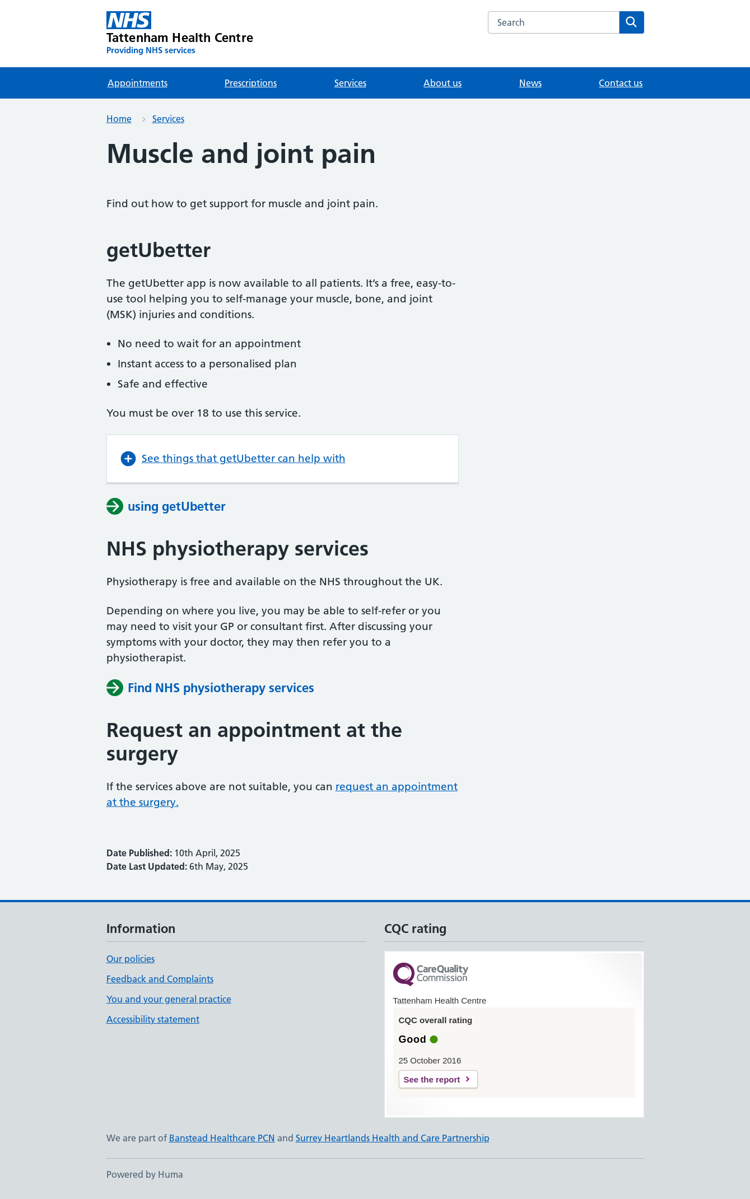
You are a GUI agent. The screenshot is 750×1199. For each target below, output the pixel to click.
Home (119, 118)
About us (442, 82)
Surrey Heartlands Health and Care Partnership (393, 1138)
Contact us (620, 82)
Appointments (137, 82)
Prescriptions (251, 82)
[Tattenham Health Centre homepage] (180, 33)
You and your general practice (168, 999)
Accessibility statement (152, 1019)
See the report (432, 1079)
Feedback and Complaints (159, 979)
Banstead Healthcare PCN (222, 1138)
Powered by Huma (144, 1174)
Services (350, 82)
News (530, 82)
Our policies (130, 958)
